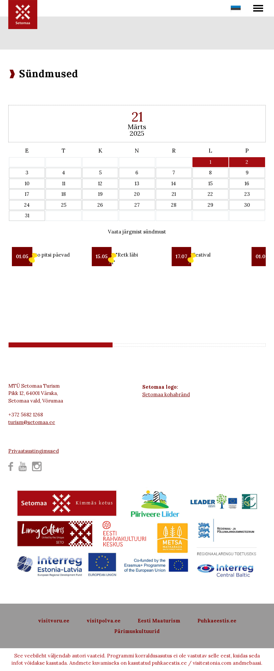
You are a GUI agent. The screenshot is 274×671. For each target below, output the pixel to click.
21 (174, 194)
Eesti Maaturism (159, 621)
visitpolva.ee (103, 621)
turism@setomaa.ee (31, 422)
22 (210, 194)
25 (63, 205)
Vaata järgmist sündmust (137, 232)
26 (100, 205)
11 (63, 183)
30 (247, 205)
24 (27, 205)
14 (173, 183)
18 (63, 194)
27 (137, 205)
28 (173, 205)
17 (27, 194)
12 (100, 183)
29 (210, 205)
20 (137, 194)
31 (27, 215)
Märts (137, 127)
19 (100, 194)
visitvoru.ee (53, 621)
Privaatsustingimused (33, 451)
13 (137, 183)
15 (210, 183)
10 (27, 183)
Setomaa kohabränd (166, 394)
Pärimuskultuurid (137, 631)
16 (247, 183)
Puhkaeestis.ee (216, 621)
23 (247, 194)
